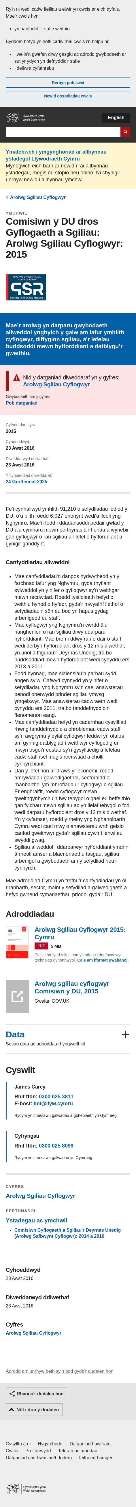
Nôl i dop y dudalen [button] (37, 1409)
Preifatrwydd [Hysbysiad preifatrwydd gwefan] (38, 1450)
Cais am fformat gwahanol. (103, 960)
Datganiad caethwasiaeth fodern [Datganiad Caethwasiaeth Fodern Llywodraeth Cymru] (39, 1457)
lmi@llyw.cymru (53, 1103)
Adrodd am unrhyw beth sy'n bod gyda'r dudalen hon (59, 1371)
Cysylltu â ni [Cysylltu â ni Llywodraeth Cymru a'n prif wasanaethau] (18, 1443)
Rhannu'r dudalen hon (40, 1393)
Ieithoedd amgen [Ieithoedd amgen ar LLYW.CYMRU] (96, 1457)
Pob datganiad (21, 403)
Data (15, 1034)
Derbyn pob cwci (68, 82)
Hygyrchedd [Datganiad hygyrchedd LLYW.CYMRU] (50, 1443)
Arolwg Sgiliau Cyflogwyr (38, 197)
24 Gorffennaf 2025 (26, 481)
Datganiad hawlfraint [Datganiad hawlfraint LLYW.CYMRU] (91, 1443)
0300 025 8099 (56, 1146)
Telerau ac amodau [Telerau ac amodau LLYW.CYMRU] (77, 1450)
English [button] (116, 117)
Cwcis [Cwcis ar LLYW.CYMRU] (12, 1450)
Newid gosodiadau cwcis (68, 96)
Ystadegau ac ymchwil (36, 1220)
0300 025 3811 (56, 1097)
